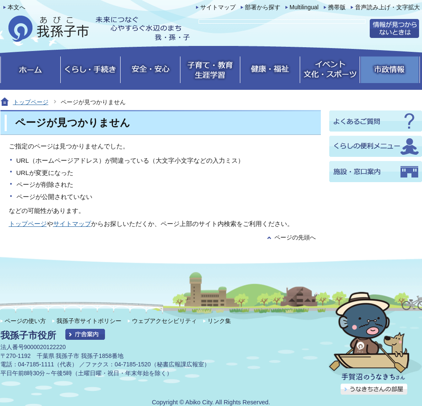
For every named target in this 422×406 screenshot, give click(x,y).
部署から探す (262, 7)
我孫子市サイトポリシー (88, 320)
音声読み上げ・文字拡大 (387, 7)
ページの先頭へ (295, 237)
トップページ (30, 102)
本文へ (16, 7)
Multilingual (304, 7)
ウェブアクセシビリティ (164, 320)
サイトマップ (218, 7)
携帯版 (337, 7)
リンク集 (219, 320)
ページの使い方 (25, 320)
